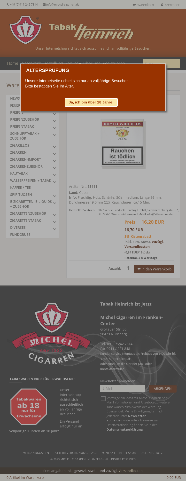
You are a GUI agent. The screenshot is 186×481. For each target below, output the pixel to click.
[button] (91, 102)
